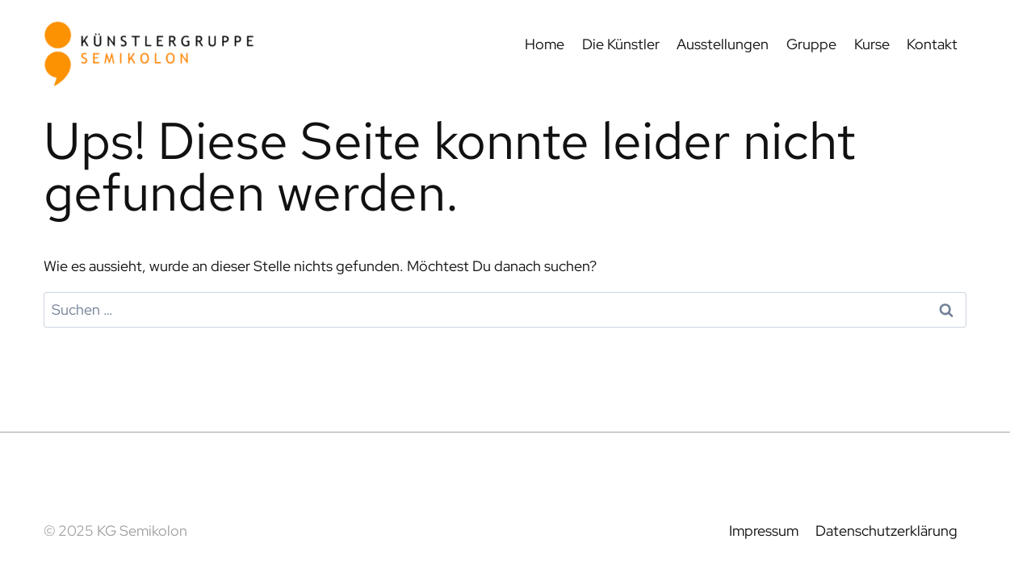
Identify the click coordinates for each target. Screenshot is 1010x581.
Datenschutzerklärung (886, 530)
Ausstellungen (723, 44)
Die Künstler (621, 44)
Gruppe (811, 44)
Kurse (872, 44)
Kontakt (932, 44)
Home (544, 44)
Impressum (763, 530)
